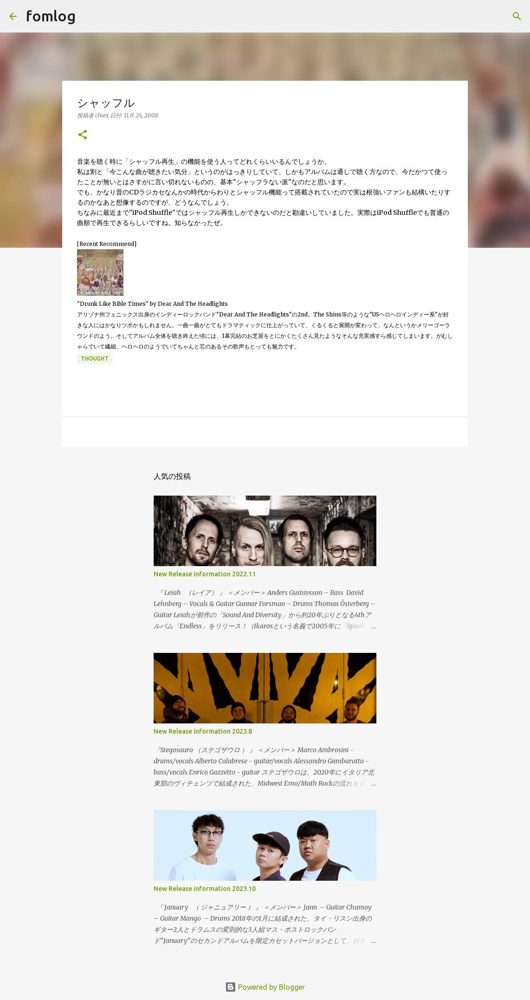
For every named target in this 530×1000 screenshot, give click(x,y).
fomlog (51, 15)
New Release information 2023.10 (205, 888)
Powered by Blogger (265, 987)
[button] (82, 135)
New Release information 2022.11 (205, 574)
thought (95, 358)
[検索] (88, 16)
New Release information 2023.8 (203, 731)
